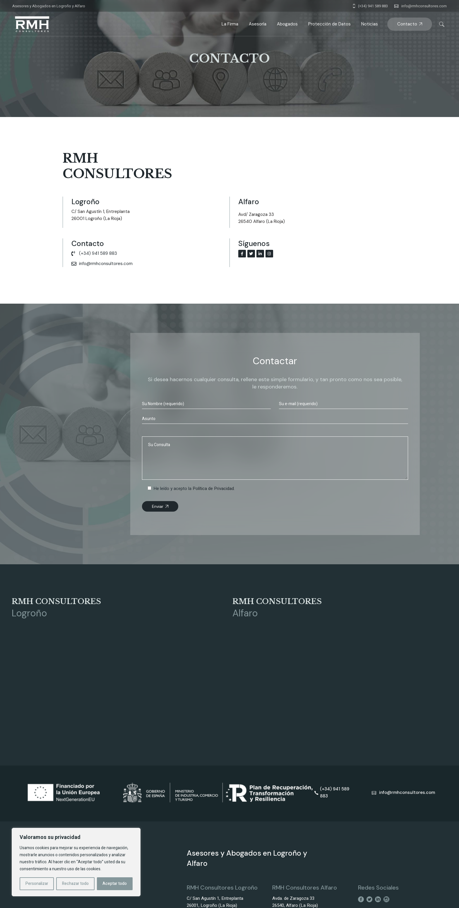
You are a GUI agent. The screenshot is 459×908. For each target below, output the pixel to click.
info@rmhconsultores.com (424, 6)
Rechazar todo (75, 884)
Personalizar (36, 884)
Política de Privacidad (213, 488)
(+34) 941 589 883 (373, 6)
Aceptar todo (114, 884)
